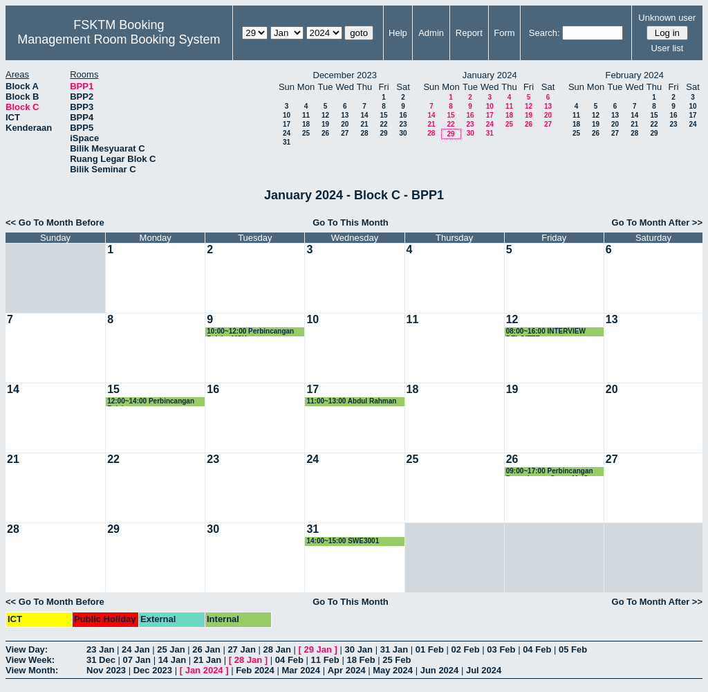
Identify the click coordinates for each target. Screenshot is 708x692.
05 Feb (573, 649)
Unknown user (667, 17)
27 (344, 133)
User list (667, 48)
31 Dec (100, 660)
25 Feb (396, 660)
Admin (431, 33)
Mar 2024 (300, 670)
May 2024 (393, 670)
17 (286, 124)
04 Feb (537, 649)
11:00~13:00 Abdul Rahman (351, 401)
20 (344, 124)
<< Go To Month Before (55, 222)
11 (306, 115)
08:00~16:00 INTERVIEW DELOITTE (546, 331)
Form (504, 33)
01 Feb (430, 649)
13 (344, 115)
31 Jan (394, 649)
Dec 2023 (152, 670)
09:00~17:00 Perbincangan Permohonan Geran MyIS (549, 471)
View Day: (27, 649)
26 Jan (206, 649)
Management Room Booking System (118, 39)
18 (306, 124)
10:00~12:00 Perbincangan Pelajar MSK (250, 331)
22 (383, 124)
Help (398, 33)
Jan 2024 (204, 670)
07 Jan (137, 660)
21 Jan (207, 660)
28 (364, 133)
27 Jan (241, 649)
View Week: (30, 660)
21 (364, 124)
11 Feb (325, 660)
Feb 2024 (255, 670)
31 (286, 142)
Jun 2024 (439, 670)
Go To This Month (351, 222)
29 (383, 133)
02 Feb (465, 649)
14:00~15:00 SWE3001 (342, 541)
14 (364, 115)
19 (325, 124)
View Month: (32, 670)
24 (286, 133)
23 (403, 124)
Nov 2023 (106, 670)
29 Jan (318, 649)
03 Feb (501, 649)
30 (403, 133)
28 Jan (276, 649)
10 (286, 115)
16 (403, 115)
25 (306, 133)
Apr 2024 (347, 670)
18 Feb (360, 660)
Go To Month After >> (657, 222)
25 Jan (171, 649)
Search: (544, 33)
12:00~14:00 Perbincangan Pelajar (150, 401)
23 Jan (100, 649)
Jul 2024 (483, 670)
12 (325, 115)
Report (469, 33)
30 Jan (359, 649)
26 (325, 133)
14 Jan (172, 660)
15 (383, 115)
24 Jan (135, 649)
